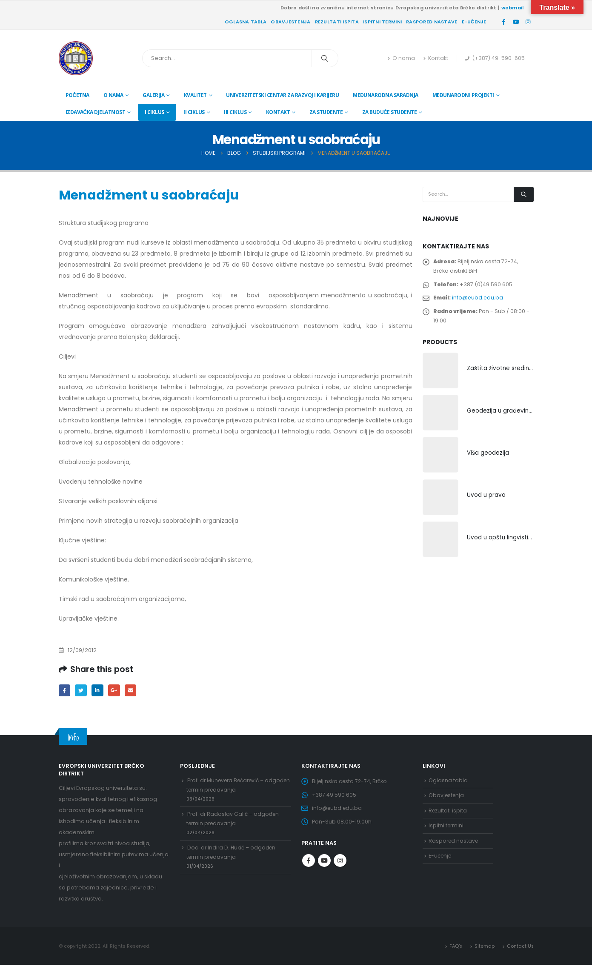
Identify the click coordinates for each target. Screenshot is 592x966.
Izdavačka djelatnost (96, 112)
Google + (116, 690)
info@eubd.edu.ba (479, 301)
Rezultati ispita (337, 21)
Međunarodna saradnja (385, 95)
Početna (77, 95)
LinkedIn (99, 690)
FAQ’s (454, 946)
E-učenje (474, 21)
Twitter (82, 690)
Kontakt (435, 58)
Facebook (65, 690)
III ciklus (235, 112)
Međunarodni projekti (463, 95)
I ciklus (154, 112)
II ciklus (194, 112)
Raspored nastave (431, 21)
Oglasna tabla (246, 21)
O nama (401, 58)
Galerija (153, 95)
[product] (440, 376)
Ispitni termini (382, 21)
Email (134, 690)
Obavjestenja (290, 21)
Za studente (326, 112)
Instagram (340, 865)
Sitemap (484, 946)
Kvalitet (195, 95)
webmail (512, 7)
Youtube (324, 865)
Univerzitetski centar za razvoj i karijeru (282, 95)
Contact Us (520, 946)
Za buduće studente (389, 112)
